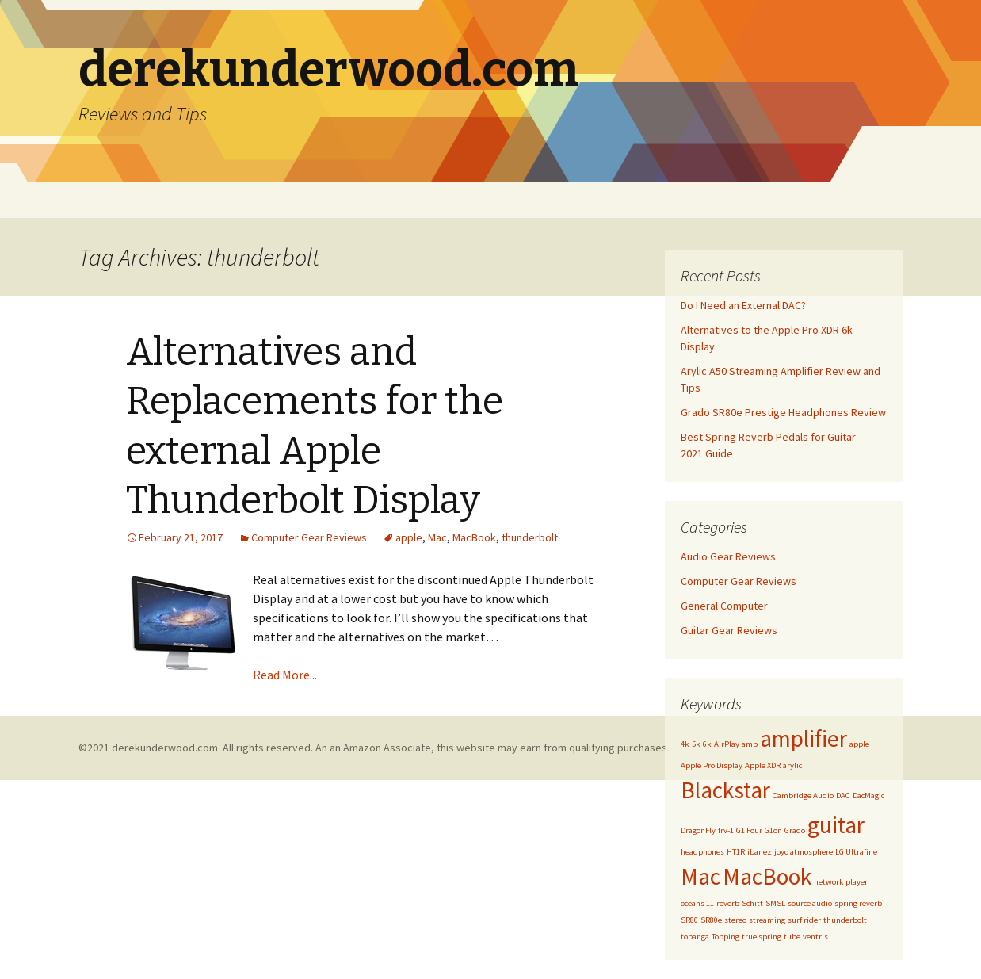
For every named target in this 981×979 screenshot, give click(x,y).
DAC (843, 795)
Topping (725, 936)
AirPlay (726, 744)
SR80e (711, 920)
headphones (702, 852)
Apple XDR (763, 765)
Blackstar (725, 790)
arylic (792, 765)
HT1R (736, 852)
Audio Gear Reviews (728, 556)
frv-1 (726, 830)
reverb (727, 903)
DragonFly (698, 830)
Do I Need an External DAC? (743, 305)
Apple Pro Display (711, 765)
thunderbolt (530, 537)
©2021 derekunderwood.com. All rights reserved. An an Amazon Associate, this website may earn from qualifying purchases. (374, 747)
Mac (437, 537)
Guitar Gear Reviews (729, 630)
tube (792, 936)
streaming (767, 920)
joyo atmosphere (803, 852)
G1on (773, 830)
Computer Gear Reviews (309, 537)
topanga (695, 936)
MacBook (474, 537)
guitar (836, 824)
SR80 (689, 920)
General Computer (724, 605)
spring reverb (858, 903)
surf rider (804, 920)
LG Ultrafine (856, 852)
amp (750, 744)
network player (841, 882)
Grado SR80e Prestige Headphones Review (783, 412)
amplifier (803, 738)
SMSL (775, 903)
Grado (794, 830)
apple (408, 537)
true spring (761, 936)
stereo (735, 920)
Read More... (285, 675)
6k (707, 744)
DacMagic (868, 795)
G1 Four (749, 830)
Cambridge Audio (803, 795)
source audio (810, 903)
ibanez (759, 852)
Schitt (752, 903)
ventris (815, 936)
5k (696, 744)
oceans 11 (697, 903)
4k (685, 744)
